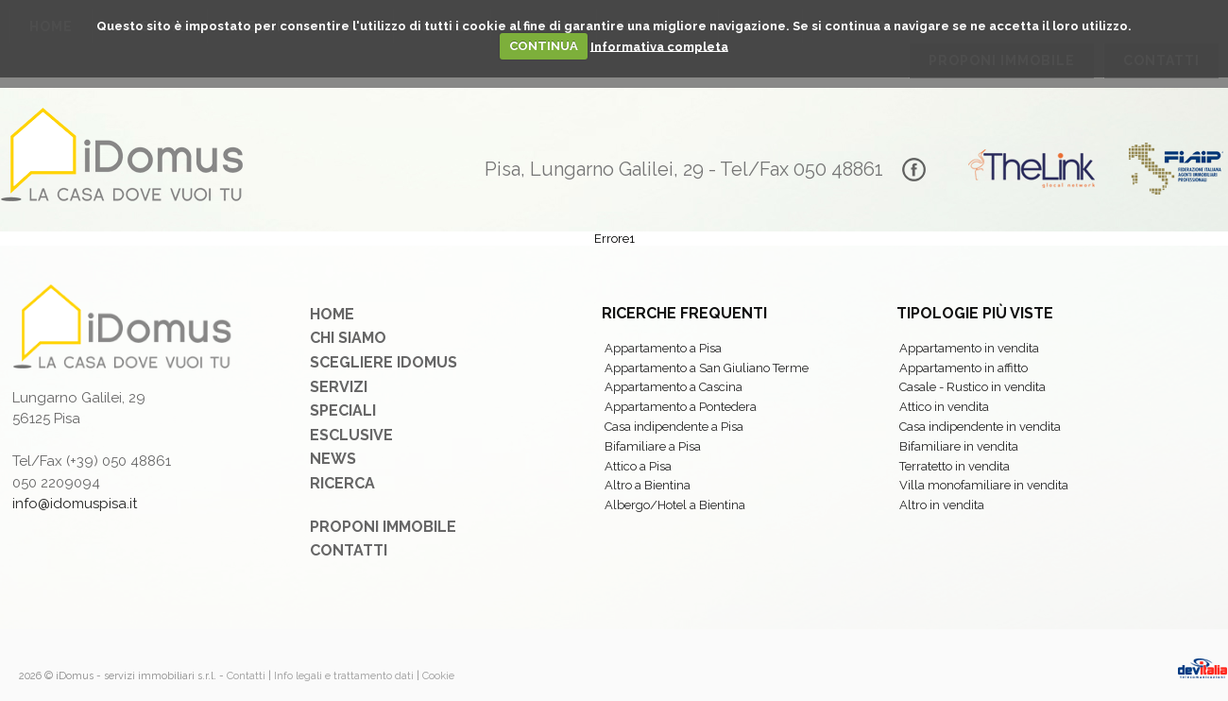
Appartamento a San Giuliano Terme (707, 368)
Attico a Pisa (638, 466)
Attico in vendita (944, 407)
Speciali (343, 410)
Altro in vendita (941, 505)
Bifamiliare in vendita (958, 446)
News (333, 459)
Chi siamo (348, 338)
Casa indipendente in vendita (980, 426)
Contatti (348, 550)
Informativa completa (659, 46)
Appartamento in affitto (963, 368)
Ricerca (342, 483)
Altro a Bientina (648, 485)
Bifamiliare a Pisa (653, 446)
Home (332, 314)
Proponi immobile (383, 527)
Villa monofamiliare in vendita (983, 485)
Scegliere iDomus (383, 362)
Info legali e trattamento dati (344, 676)
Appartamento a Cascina (673, 387)
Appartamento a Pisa (663, 348)
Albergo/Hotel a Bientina (675, 505)
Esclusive (351, 435)
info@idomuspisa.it (74, 503)
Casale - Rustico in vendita (972, 387)
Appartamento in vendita (969, 348)
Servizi (338, 387)
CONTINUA (543, 46)
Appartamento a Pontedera (681, 407)
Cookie (438, 676)
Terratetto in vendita (954, 466)
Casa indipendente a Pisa (674, 426)
